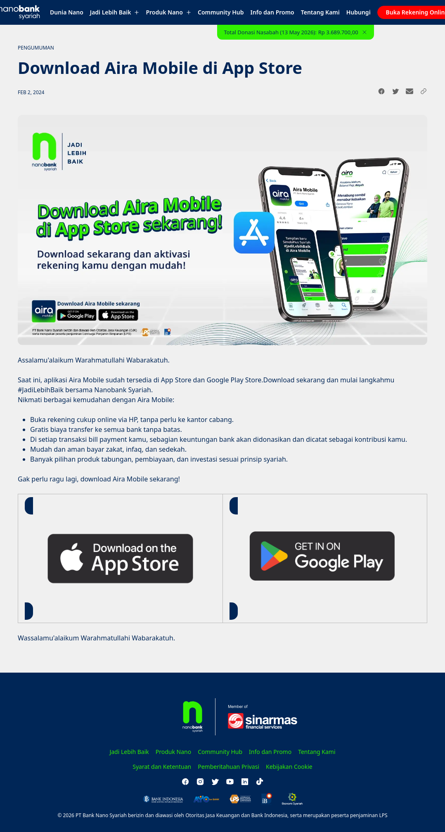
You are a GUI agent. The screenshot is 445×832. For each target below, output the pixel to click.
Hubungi (358, 12)
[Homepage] (180, 716)
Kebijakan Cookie (289, 766)
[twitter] (215, 781)
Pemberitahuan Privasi (228, 766)
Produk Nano (168, 12)
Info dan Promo (272, 12)
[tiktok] (260, 781)
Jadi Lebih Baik (115, 12)
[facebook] (185, 781)
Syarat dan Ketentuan (162, 766)
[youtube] (230, 781)
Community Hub (221, 12)
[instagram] (200, 781)
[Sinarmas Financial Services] (257, 717)
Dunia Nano (66, 12)
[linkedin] (245, 781)
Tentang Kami (320, 12)
